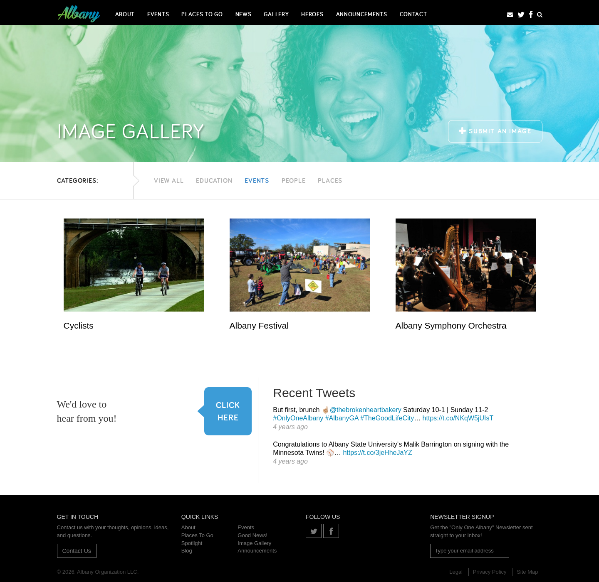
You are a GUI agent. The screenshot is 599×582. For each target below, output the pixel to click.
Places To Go (202, 14)
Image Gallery (254, 543)
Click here (222, 411)
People (294, 180)
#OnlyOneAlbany (298, 418)
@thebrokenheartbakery (365, 409)
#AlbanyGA (342, 418)
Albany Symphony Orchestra (451, 325)
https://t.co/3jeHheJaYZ (377, 452)
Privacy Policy (490, 572)
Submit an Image (495, 131)
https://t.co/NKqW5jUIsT (458, 418)
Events (158, 14)
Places (330, 180)
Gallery (276, 14)
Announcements (361, 14)
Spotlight (192, 543)
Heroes (312, 14)
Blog (186, 551)
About (125, 14)
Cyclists (79, 325)
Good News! (252, 535)
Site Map (527, 572)
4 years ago (290, 426)
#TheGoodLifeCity (387, 418)
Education (214, 180)
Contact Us (76, 551)
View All (168, 180)
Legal (456, 572)
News (243, 14)
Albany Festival (259, 325)
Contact (413, 14)
